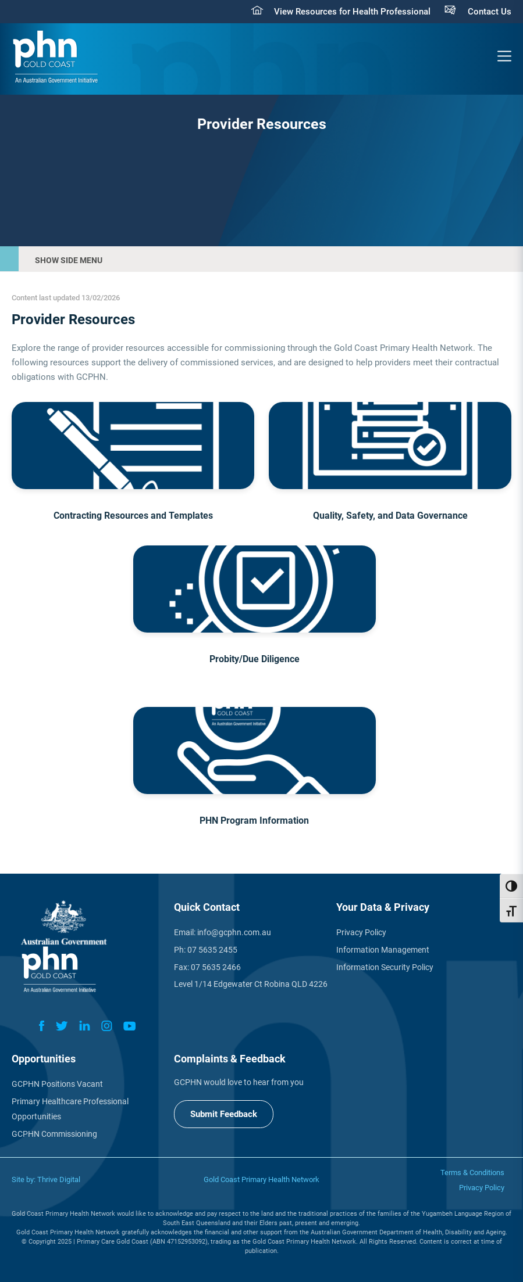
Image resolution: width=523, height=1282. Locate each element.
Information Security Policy (384, 967)
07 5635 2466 (216, 967)
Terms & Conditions (472, 1172)
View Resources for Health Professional (352, 11)
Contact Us (489, 11)
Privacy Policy (361, 932)
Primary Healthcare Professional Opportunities (70, 1109)
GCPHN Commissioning (54, 1134)
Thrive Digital (58, 1179)
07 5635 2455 (212, 949)
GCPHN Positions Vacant (57, 1084)
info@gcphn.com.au (234, 932)
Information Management (382, 949)
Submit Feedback (223, 1114)
